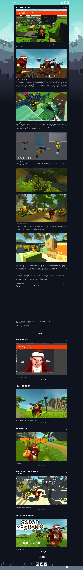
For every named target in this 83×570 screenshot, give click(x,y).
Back (15, 3)
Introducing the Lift (23, 386)
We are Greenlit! (21, 429)
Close (67, 567)
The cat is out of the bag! (25, 516)
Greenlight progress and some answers (27, 472)
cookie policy (52, 567)
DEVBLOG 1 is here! (22, 340)
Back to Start (41, 333)
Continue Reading (41, 380)
